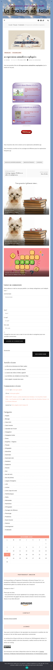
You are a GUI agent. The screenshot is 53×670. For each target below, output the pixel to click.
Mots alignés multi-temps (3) (19, 405)
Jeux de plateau (9, 477)
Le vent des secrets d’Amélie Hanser (15, 369)
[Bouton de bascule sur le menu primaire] (4, 20)
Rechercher (7, 350)
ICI (40, 145)
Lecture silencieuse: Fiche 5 (12, 212)
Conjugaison (8, 432)
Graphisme (8, 464)
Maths (7, 497)
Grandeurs (8, 461)
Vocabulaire (17, 52)
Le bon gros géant (17, 390)
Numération (8, 504)
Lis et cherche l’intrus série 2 (12, 243)
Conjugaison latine (10, 435)
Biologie (7, 419)
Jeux (11, 242)
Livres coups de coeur (11, 491)
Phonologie (8, 513)
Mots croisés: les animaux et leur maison (15, 274)
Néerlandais (8, 500)
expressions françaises (29, 162)
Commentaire (7, 294)
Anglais (7, 416)
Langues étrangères (10, 481)
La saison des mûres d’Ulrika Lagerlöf (15, 373)
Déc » (51, 1)
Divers (7, 438)
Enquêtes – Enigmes (10, 442)
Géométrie (8, 451)
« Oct (1, 1)
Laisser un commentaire (35, 60)
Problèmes (8, 517)
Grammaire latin (9, 458)
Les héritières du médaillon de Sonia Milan (16, 376)
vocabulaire (39, 162)
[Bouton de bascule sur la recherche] (48, 20)
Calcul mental (9, 425)
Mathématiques (9, 494)
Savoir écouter (9, 520)
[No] (51, 666)
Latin (6, 484)
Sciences (7, 523)
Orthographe (8, 507)
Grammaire (8, 455)
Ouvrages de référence (11, 510)
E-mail (6, 317)
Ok (27, 667)
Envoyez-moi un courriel (10, 619)
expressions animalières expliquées (13, 162)
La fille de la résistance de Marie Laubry (16, 366)
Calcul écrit (8, 422)
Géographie (8, 448)
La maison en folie (26, 11)
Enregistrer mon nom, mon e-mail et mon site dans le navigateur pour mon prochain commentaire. (24, 335)
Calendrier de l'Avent (11, 429)
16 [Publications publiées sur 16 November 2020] (7, 554)
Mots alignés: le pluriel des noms (14, 379)
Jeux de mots (16, 273)
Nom (5, 310)
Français (8, 52)
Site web (6, 325)
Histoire (7, 468)
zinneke (8, 60)
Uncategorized (9, 526)
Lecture (12, 211)
